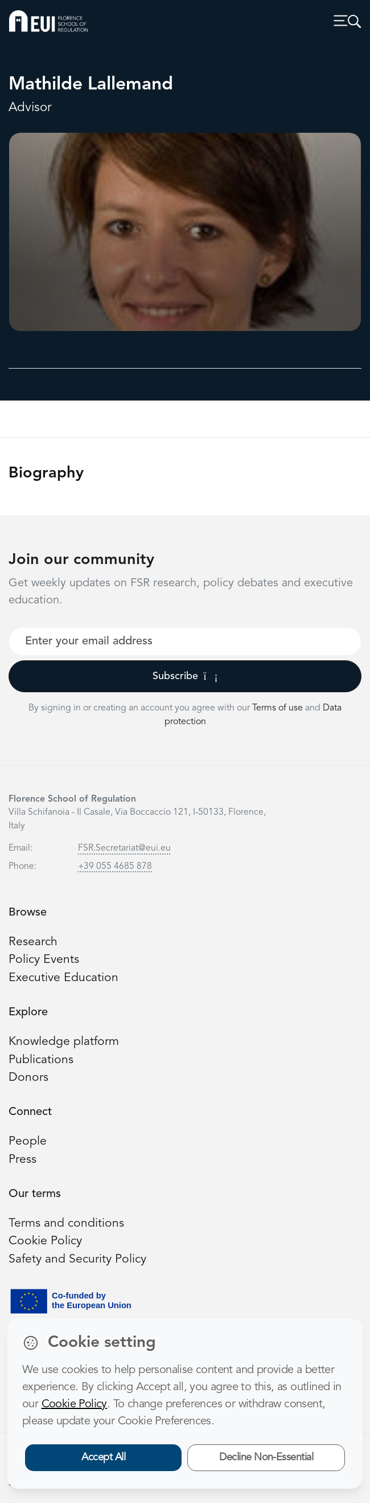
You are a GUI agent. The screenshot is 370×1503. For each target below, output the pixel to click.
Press (22, 1160)
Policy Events (44, 960)
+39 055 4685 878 (115, 866)
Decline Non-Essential (266, 1457)
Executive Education (63, 978)
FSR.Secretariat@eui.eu (124, 848)
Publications (41, 1060)
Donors (28, 1078)
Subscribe (185, 676)
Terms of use (278, 708)
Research (33, 942)
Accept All (103, 1457)
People (28, 1141)
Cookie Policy (45, 1241)
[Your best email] (185, 641)
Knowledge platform (64, 1042)
